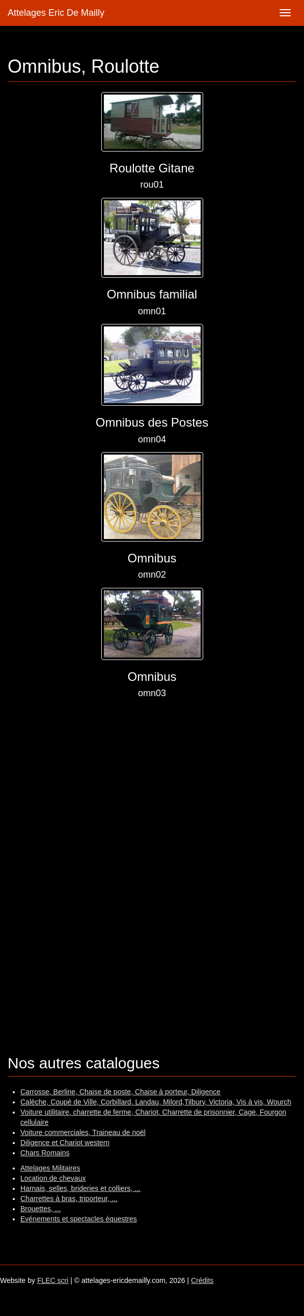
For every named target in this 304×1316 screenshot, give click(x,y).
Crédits (202, 1280)
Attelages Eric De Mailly (56, 13)
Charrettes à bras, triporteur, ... (69, 1198)
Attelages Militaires (50, 1168)
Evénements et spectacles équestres (78, 1219)
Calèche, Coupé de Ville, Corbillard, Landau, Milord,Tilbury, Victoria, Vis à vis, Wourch (155, 1102)
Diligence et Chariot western (64, 1143)
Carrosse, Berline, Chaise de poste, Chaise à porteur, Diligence (120, 1092)
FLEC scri (52, 1280)
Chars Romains (44, 1153)
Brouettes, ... (40, 1209)
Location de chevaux (53, 1178)
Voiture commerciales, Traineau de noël (83, 1132)
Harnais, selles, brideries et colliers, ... (80, 1188)
